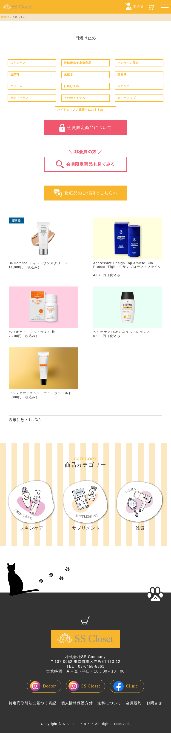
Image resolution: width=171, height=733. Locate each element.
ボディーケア (19, 98)
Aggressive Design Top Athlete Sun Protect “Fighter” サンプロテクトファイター (127, 267)
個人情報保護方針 (77, 701)
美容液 (122, 74)
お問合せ (154, 701)
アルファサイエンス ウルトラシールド (40, 393)
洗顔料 (15, 74)
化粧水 (68, 74)
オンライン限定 (128, 62)
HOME (5, 17)
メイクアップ (126, 98)
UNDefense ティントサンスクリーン (38, 263)
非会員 (134, 7)
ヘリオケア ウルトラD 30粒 (32, 332)
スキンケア (18, 62)
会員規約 (134, 701)
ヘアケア (123, 86)
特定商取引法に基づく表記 (32, 701)
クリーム (16, 86)
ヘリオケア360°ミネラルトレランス (121, 332)
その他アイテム (74, 98)
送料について (109, 701)
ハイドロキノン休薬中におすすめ (80, 109)
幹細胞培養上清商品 (77, 62)
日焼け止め (71, 86)
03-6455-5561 (91, 664)
